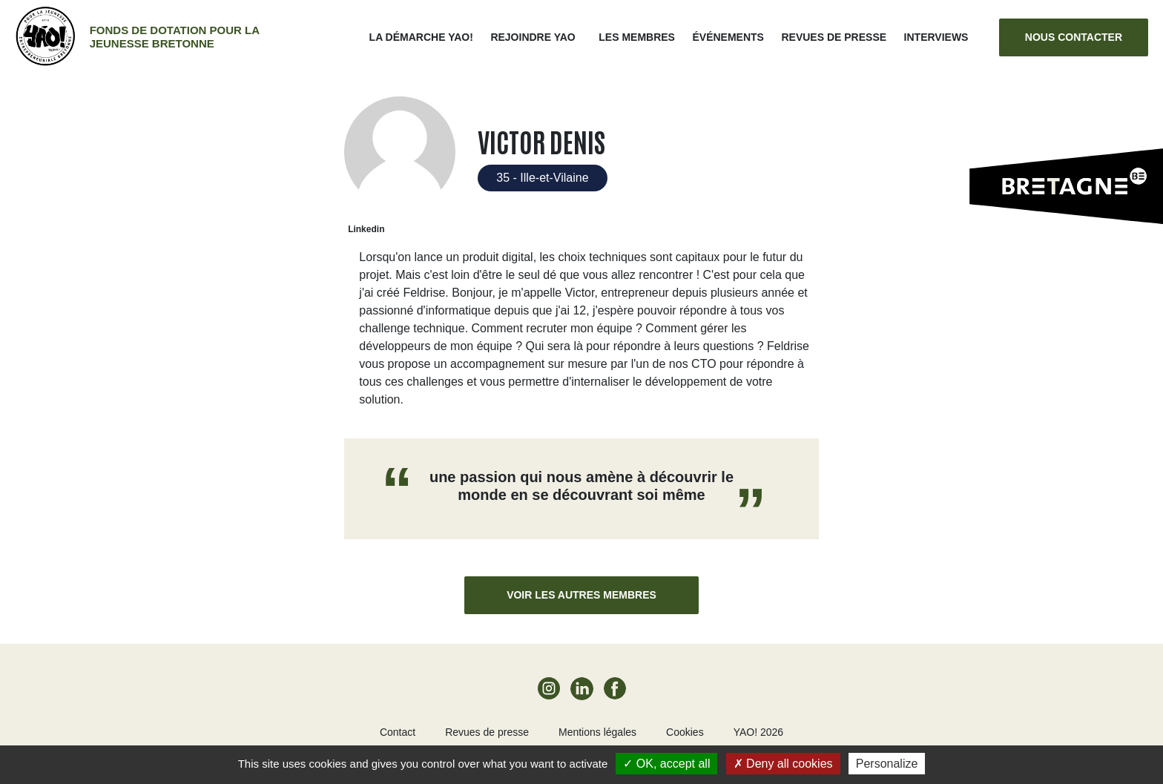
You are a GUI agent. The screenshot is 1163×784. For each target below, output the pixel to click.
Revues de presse (833, 37)
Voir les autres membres (581, 595)
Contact (397, 732)
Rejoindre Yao (532, 37)
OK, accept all (666, 763)
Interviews (936, 37)
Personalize (887, 763)
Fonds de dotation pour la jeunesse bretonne (175, 37)
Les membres (637, 37)
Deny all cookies (783, 763)
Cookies (685, 732)
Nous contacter (1073, 37)
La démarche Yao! (421, 37)
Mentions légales (597, 732)
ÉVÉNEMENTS (727, 37)
